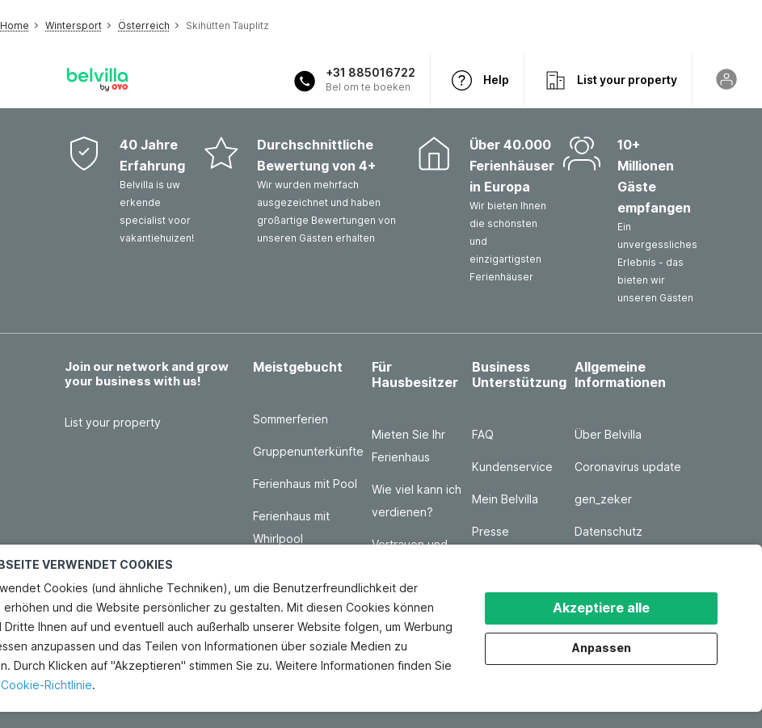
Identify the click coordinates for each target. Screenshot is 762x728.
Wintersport (73, 25)
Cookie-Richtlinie (46, 685)
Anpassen (601, 647)
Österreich (144, 25)
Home (14, 25)
